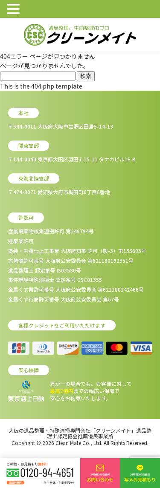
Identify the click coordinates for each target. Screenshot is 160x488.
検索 (85, 76)
